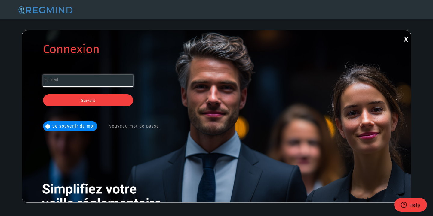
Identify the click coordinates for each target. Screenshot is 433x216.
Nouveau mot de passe (134, 126)
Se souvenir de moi (70, 126)
